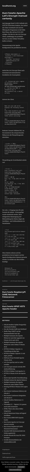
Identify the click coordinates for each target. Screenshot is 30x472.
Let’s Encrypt (6, 23)
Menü (25, 5)
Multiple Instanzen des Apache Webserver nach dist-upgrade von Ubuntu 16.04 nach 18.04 (14, 338)
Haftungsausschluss (8, 457)
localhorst (4, 281)
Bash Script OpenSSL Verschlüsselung (15, 378)
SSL (25, 281)
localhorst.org (9, 6)
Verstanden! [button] (21, 467)
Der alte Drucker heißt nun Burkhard (15, 329)
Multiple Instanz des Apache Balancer (15, 380)
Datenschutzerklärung (15, 469)
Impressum (6, 449)
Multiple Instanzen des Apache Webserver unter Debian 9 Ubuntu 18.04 (14, 345)
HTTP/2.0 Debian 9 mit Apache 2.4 (14, 371)
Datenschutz (6, 453)
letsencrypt (20, 281)
